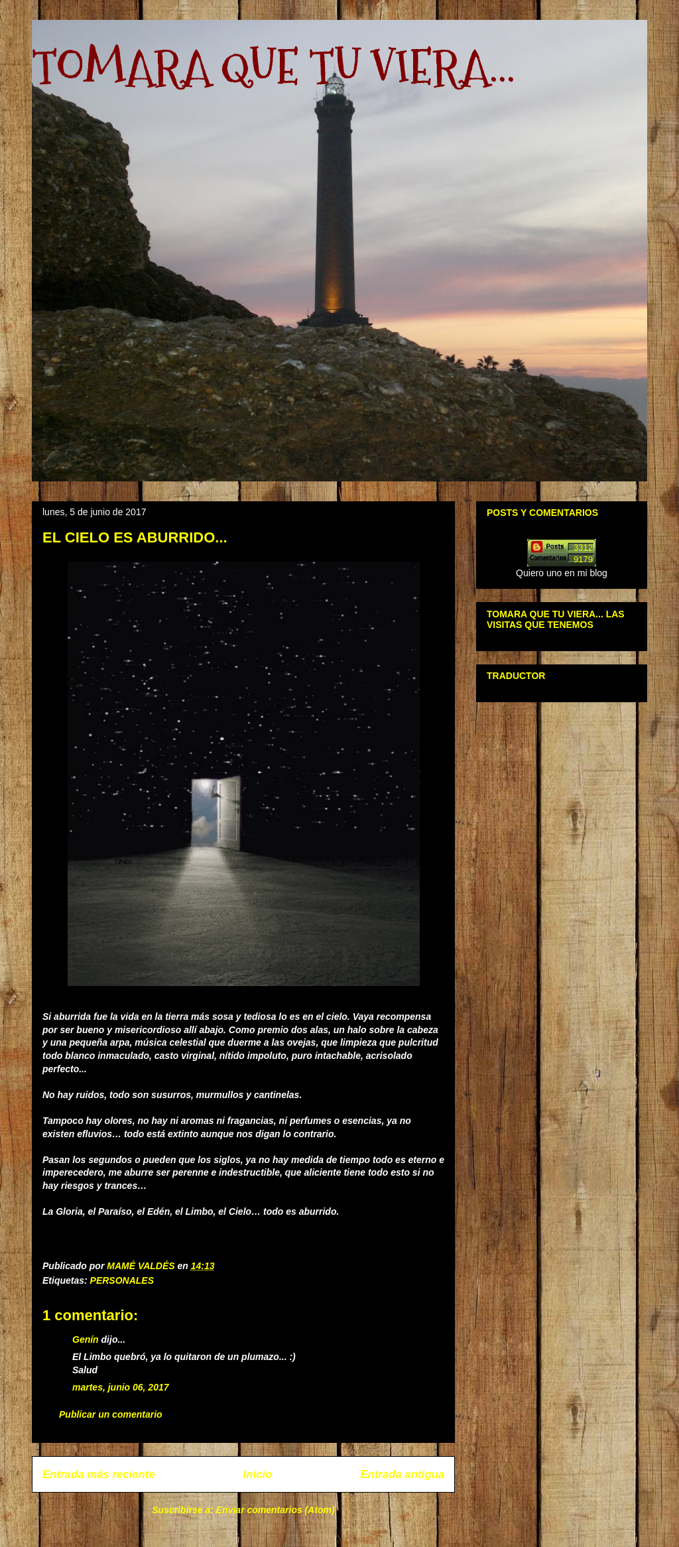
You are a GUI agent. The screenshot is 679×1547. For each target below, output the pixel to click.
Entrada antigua (402, 1474)
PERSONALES (122, 1280)
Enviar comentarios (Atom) (275, 1510)
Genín (85, 1339)
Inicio (258, 1474)
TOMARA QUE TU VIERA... (273, 66)
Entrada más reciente (98, 1474)
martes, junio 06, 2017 (120, 1387)
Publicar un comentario (110, 1414)
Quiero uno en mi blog (561, 573)
